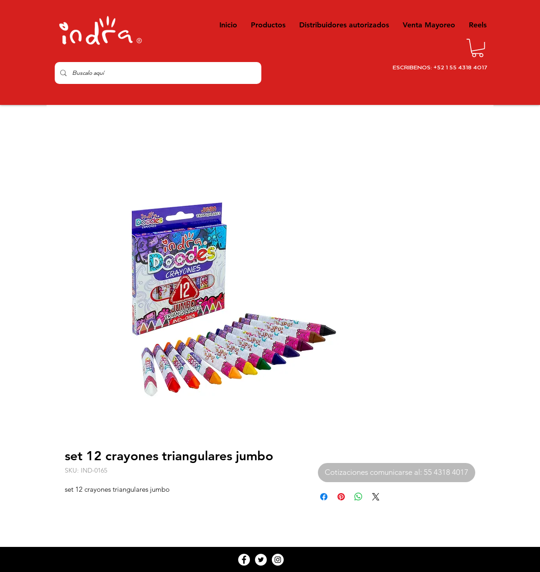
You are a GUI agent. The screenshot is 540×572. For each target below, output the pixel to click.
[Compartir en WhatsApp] (358, 496)
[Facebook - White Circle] (244, 560)
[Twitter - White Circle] (261, 560)
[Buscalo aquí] (157, 73)
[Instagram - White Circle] (278, 560)
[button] (477, 48)
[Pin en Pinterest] (341, 496)
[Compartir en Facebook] (323, 496)
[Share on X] (375, 496)
